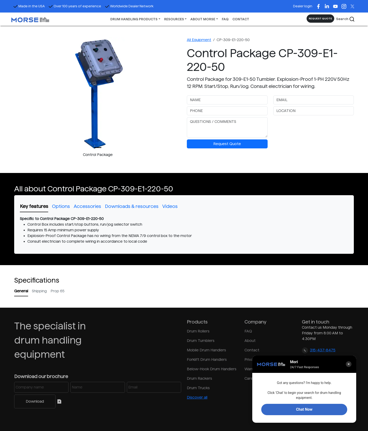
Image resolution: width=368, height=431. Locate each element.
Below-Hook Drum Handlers (211, 369)
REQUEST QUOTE (320, 18)
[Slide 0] (97, 147)
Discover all (197, 397)
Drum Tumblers (200, 341)
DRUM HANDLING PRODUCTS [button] (134, 19)
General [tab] (21, 291)
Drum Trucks (198, 388)
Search (345, 19)
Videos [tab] (170, 206)
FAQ (225, 19)
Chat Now (304, 409)
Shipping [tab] (39, 291)
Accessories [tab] (87, 206)
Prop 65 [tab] (57, 291)
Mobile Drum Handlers (206, 350)
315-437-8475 (322, 350)
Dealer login (302, 6)
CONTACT (240, 19)
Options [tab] (61, 206)
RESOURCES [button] (174, 19)
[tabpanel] (184, 230)
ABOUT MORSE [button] (202, 19)
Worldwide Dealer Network (129, 6)
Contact (251, 350)
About (250, 341)
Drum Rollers (198, 331)
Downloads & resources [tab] (131, 206)
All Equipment (199, 40)
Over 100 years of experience (74, 6)
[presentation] (309, 126)
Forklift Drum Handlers (207, 360)
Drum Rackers (199, 378)
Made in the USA (29, 6)
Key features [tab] (34, 206)
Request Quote (227, 144)
